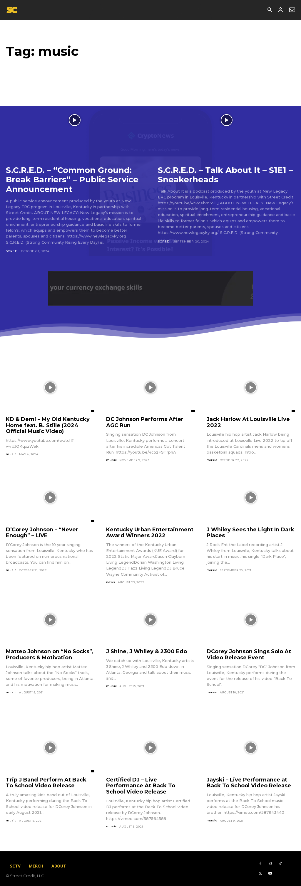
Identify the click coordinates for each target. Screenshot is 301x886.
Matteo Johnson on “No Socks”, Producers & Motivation (49, 654)
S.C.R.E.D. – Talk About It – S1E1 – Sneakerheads (226, 174)
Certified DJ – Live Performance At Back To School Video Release (140, 785)
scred (12, 250)
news (110, 581)
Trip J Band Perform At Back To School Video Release (46, 782)
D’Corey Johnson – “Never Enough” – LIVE (42, 532)
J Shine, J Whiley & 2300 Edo (146, 651)
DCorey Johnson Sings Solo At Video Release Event (249, 654)
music (11, 453)
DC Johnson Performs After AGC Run (144, 421)
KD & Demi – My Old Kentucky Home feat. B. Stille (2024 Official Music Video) (48, 424)
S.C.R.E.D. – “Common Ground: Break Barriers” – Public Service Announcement (73, 179)
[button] (270, 10)
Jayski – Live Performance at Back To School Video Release (249, 782)
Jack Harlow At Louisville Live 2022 (248, 421)
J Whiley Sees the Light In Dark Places (250, 532)
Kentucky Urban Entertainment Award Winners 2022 (149, 532)
